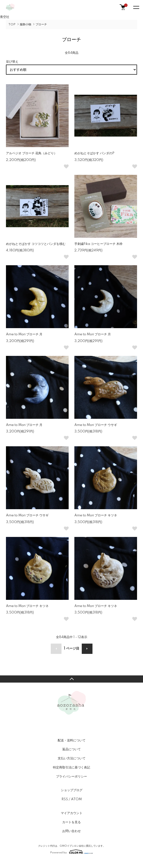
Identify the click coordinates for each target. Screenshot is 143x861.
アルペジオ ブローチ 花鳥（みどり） (31, 153)
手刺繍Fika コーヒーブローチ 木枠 (98, 244)
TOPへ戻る (71, 679)
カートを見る (71, 822)
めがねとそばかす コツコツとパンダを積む (36, 244)
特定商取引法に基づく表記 (71, 767)
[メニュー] (136, 7)
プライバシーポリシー (71, 776)
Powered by (71, 852)
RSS (64, 799)
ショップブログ (71, 790)
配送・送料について (72, 740)
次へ (87, 649)
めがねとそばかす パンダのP (94, 153)
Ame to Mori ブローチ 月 (24, 334)
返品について (71, 749)
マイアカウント (71, 813)
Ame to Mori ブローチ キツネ (95, 515)
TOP (11, 24)
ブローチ (41, 24)
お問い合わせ (71, 831)
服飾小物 (25, 24)
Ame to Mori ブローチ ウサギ (95, 425)
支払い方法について (72, 758)
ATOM (76, 799)
